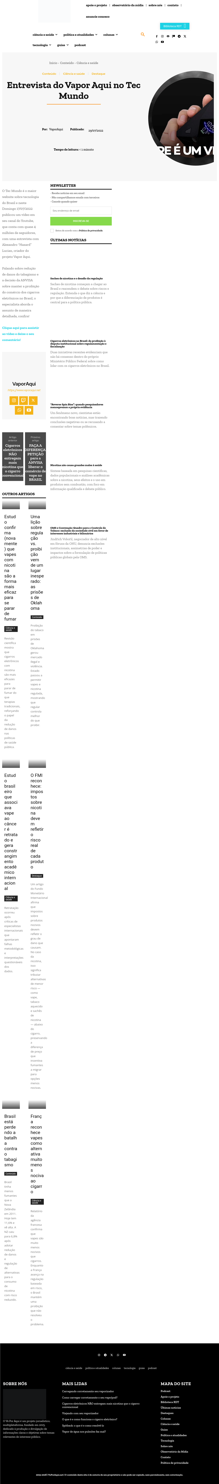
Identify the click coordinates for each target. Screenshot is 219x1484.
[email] (81, 211)
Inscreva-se (81, 220)
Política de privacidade (90, 230)
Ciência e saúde (87, 63)
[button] (143, 35)
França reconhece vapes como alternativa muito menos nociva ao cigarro (37, 1154)
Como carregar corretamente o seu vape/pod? (89, 1397)
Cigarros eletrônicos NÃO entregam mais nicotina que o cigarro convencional (13, 460)
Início (53, 63)
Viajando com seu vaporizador (80, 1413)
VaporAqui (56, 129)
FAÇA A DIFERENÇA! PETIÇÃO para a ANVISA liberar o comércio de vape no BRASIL (35, 462)
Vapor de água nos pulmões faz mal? (84, 1431)
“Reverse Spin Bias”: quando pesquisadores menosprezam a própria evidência (76, 406)
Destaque (98, 73)
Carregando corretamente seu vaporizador (88, 1391)
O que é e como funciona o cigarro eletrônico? (89, 1419)
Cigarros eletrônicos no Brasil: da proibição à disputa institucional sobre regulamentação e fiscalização (78, 343)
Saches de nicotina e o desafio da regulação (76, 278)
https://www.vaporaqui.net (24, 390)
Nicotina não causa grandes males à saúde (76, 465)
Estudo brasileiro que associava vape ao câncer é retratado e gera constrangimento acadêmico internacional (10, 832)
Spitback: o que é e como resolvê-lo (83, 1425)
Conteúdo (67, 63)
